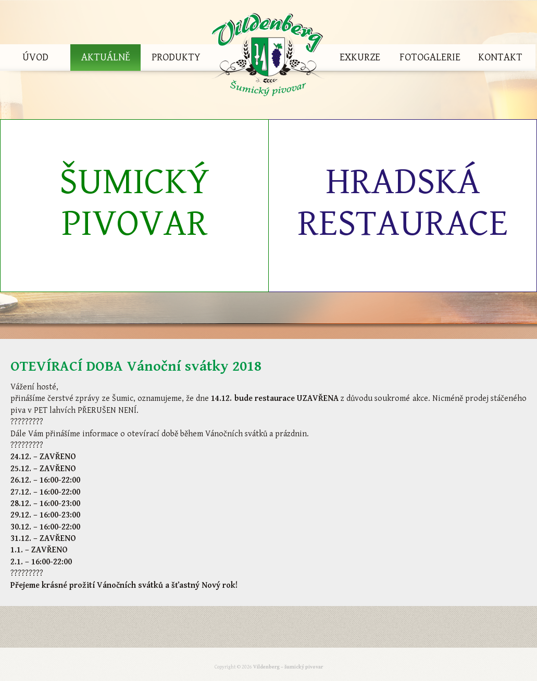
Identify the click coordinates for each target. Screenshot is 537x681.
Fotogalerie (429, 58)
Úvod (35, 58)
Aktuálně (105, 58)
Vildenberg (268, 58)
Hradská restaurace (402, 203)
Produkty (176, 58)
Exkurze (360, 58)
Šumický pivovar (134, 203)
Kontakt (500, 58)
